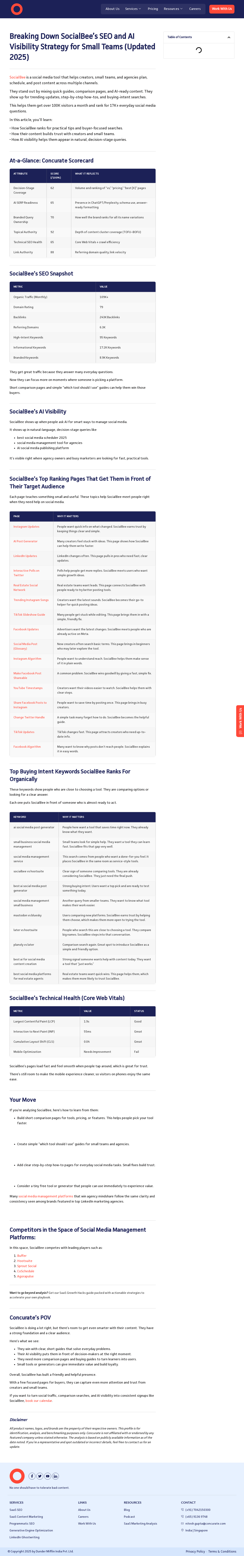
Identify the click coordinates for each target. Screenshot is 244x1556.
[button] (228, 37)
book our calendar (39, 1401)
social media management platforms (45, 1196)
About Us (112, 9)
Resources (172, 9)
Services (132, 9)
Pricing (152, 9)
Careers (194, 9)
